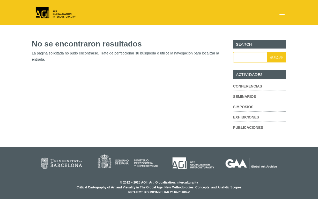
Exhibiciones (246, 117)
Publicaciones (248, 127)
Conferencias (247, 86)
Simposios (243, 107)
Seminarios (244, 96)
